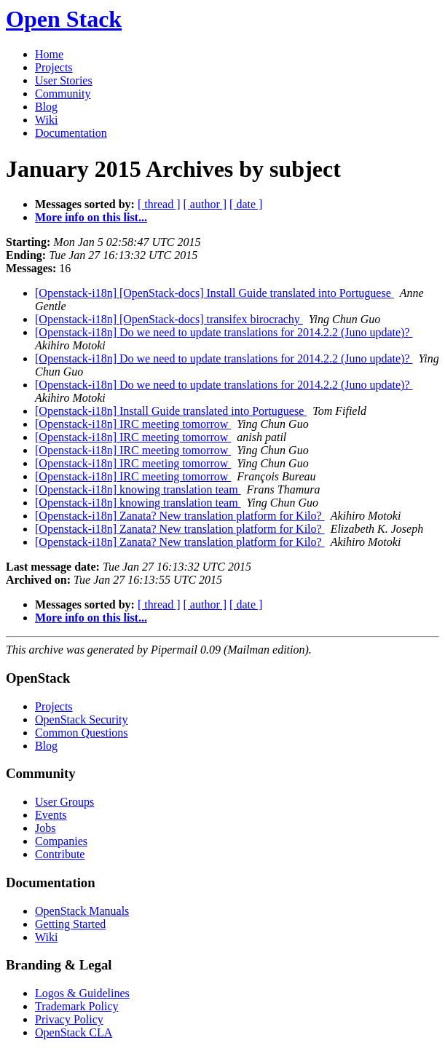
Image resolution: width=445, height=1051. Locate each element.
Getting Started (70, 924)
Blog (46, 106)
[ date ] (245, 204)
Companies (61, 841)
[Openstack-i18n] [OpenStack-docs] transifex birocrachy (169, 319)
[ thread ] (159, 204)
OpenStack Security (81, 719)
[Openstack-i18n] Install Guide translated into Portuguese (171, 411)
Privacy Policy (69, 1019)
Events (51, 815)
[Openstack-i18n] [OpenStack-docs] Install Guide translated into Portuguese (214, 293)
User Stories (63, 80)
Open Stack (64, 19)
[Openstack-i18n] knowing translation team (138, 489)
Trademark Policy (77, 1006)
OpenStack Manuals (82, 911)
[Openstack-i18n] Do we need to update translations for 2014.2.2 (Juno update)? (224, 332)
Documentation (71, 133)
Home (49, 54)
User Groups (64, 802)
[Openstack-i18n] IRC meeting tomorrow (133, 424)
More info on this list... (91, 217)
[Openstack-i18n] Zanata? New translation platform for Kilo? (180, 515)
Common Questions (81, 732)
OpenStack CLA (73, 1032)
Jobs (45, 828)
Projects (54, 67)
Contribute (59, 854)
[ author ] (205, 204)
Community (62, 93)
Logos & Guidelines (82, 993)
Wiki (46, 120)
